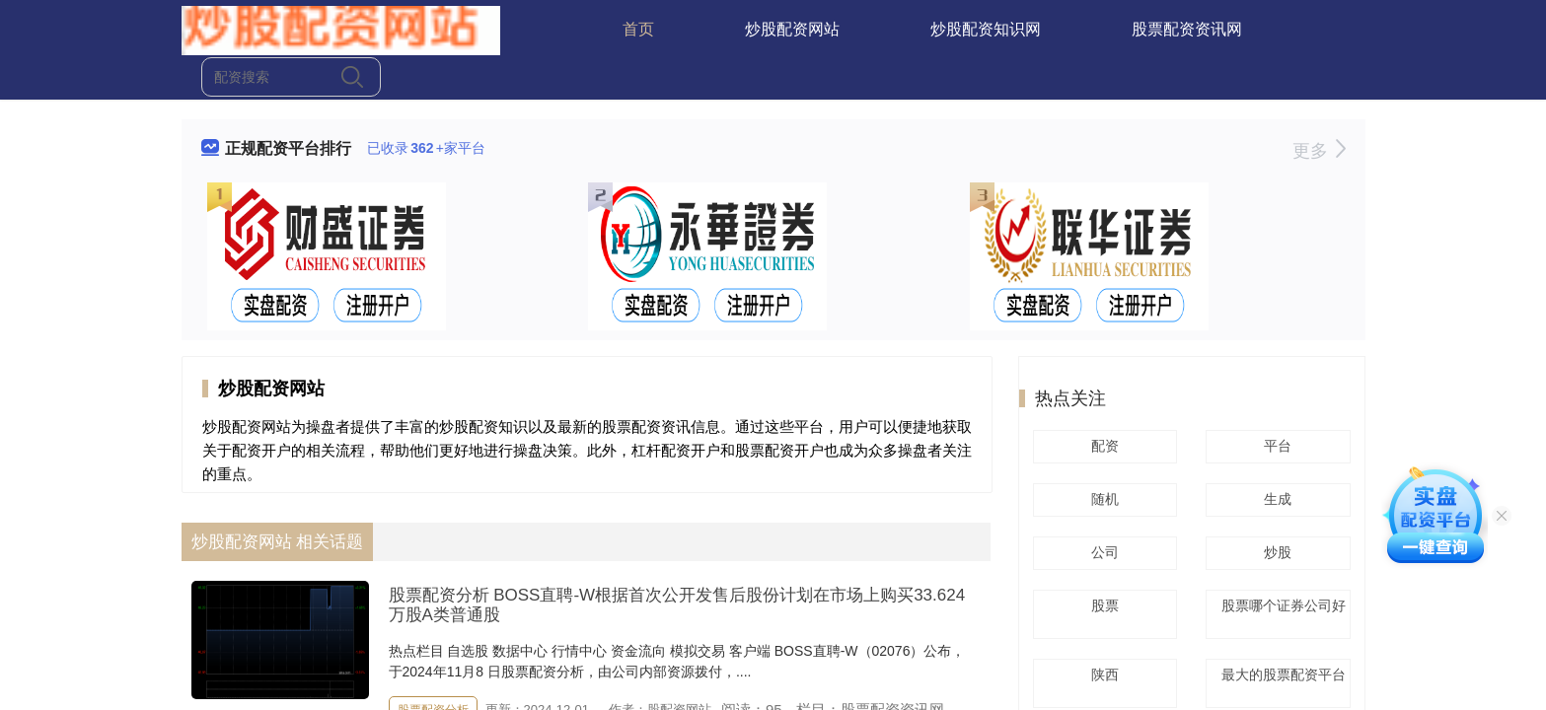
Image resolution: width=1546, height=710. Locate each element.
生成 (1274, 499)
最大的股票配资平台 (1278, 681)
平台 (1274, 446)
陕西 (1102, 674)
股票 (1102, 605)
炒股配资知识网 (985, 29)
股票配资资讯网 (1187, 29)
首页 (638, 29)
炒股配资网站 (792, 29)
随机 (1102, 499)
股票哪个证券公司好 (1278, 612)
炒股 (1274, 552)
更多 (1318, 151)
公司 (1102, 552)
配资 (1102, 446)
